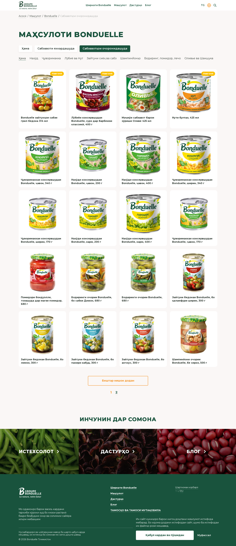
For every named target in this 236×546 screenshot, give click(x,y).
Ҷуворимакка (51, 58)
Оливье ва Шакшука (199, 58)
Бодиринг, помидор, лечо (162, 58)
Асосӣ (22, 16)
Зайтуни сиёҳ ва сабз (101, 58)
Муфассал (204, 535)
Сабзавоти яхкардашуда (55, 48)
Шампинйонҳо (130, 58)
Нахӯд (34, 58)
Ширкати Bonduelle (98, 5)
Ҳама (25, 48)
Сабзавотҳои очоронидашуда (105, 48)
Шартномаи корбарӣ (186, 487)
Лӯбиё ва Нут (74, 58)
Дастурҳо (135, 5)
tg (176, 491)
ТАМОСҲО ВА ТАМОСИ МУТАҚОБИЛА (135, 510)
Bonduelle (50, 16)
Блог (148, 5)
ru (181, 491)
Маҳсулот (120, 5)
